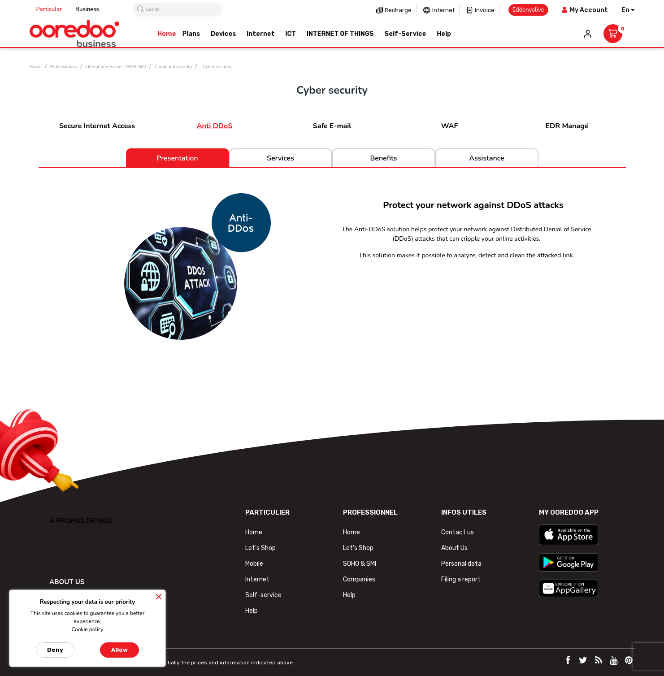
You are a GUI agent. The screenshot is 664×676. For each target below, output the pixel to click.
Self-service (263, 595)
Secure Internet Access (97, 126)
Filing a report (461, 579)
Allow (119, 649)
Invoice (485, 10)
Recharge (398, 10)
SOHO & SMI (359, 564)
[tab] (332, 383)
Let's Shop (260, 548)
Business (87, 9)
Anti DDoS (215, 126)
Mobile (254, 564)
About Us (454, 548)
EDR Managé (566, 126)
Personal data (461, 564)
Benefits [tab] (383, 158)
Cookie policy (87, 629)
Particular (49, 9)
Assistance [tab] (486, 158)
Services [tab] (280, 158)
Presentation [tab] (177, 158)
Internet (443, 10)
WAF (449, 126)
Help (251, 611)
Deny (55, 649)
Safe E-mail (332, 126)
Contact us (457, 532)
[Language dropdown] (628, 10)
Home (253, 532)
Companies (359, 579)
